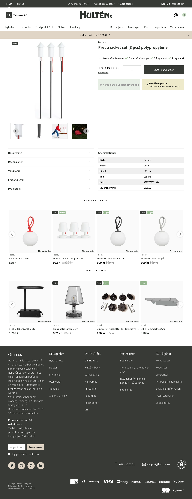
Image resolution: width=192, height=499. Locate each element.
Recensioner (91, 402)
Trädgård (54, 388)
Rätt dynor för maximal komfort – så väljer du (133, 380)
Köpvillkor (161, 367)
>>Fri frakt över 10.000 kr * (95, 35)
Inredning (54, 374)
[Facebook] (11, 465)
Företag (20, 3)
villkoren (34, 454)
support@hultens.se (158, 464)
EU (86, 409)
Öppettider (178, 3)
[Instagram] (21, 465)
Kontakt (165, 3)
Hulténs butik (92, 367)
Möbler (53, 367)
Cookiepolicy (163, 402)
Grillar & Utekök (58, 395)
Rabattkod (90, 395)
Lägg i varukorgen (164, 70)
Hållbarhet (91, 381)
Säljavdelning (92, 374)
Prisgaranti (90, 388)
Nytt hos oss (56, 360)
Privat (9, 3)
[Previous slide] (16, 131)
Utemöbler (55, 381)
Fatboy (102, 42)
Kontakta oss (163, 360)
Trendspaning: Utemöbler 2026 (134, 369)
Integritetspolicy (165, 395)
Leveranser (162, 374)
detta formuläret (30, 413)
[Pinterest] (31, 465)
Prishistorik (103, 72)
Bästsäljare (126, 360)
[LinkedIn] (40, 465)
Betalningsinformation (168, 388)
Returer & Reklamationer (169, 381)
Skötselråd (126, 389)
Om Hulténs (91, 360)
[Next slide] (86, 131)
